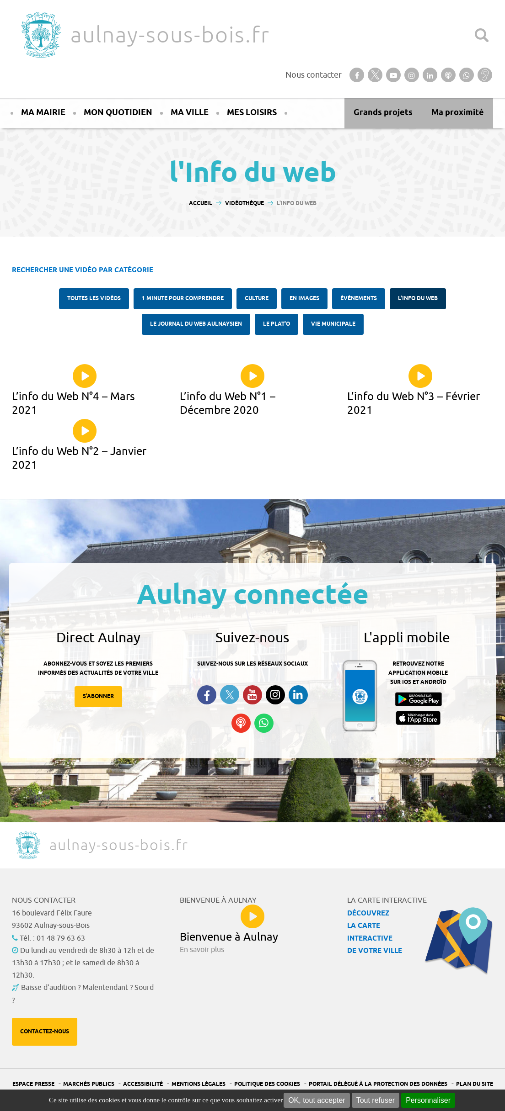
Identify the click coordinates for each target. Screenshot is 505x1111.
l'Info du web (418, 298)
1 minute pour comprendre (183, 298)
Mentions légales (199, 1084)
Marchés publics (88, 1084)
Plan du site (474, 1084)
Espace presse (33, 1084)
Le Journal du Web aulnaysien (196, 324)
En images (304, 298)
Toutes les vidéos (94, 298)
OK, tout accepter (316, 1100)
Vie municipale (333, 324)
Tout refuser (375, 1100)
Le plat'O (276, 324)
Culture (257, 298)
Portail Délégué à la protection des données (378, 1084)
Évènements (358, 298)
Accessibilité (143, 1084)
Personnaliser (428, 1100)
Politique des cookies (267, 1084)
